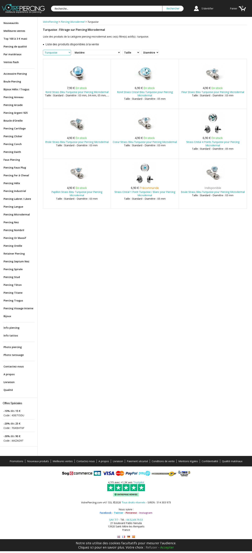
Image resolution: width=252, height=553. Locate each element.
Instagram (145, 512)
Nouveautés (11, 23)
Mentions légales (188, 461)
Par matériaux (13, 54)
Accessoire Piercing (15, 73)
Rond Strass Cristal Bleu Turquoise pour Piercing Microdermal (145, 93)
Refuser (151, 547)
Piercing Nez (11, 222)
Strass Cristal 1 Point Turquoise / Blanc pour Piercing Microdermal (145, 193)
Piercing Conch (13, 144)
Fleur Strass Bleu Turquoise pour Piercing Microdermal (212, 92)
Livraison (9, 382)
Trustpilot (138, 482)
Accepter (167, 547)
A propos (9, 374)
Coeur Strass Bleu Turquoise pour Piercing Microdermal (145, 142)
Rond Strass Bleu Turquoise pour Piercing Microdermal (76, 92)
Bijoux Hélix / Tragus (16, 89)
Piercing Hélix (12, 183)
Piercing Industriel (15, 191)
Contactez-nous (14, 366)
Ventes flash (11, 62)
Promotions (16, 461)
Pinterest (131, 512)
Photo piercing (13, 347)
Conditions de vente (163, 461)
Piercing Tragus (13, 300)
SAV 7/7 (113, 519)
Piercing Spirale (13, 269)
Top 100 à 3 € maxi (15, 38)
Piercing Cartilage (15, 128)
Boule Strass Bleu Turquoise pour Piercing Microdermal (213, 192)
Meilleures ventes (14, 31)
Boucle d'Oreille (13, 120)
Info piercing (11, 327)
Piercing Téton (13, 285)
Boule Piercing (12, 81)
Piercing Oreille (13, 245)
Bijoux (7, 316)
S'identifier (207, 8)
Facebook (106, 512)
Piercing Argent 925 (16, 112)
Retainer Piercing (14, 253)
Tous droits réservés (133, 502)
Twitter (118, 512)
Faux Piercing (12, 159)
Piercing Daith (12, 152)
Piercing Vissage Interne (18, 308)
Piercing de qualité (15, 46)
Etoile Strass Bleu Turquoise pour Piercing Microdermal (77, 142)
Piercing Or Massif (15, 238)
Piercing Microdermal (17, 214)
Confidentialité (210, 461)
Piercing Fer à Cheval (16, 175)
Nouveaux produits (38, 461)
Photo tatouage (14, 355)
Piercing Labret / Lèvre (17, 199)
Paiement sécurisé (137, 461)
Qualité (8, 390)
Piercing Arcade (13, 105)
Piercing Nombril (14, 230)
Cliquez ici (86, 547)
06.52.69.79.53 (134, 519)
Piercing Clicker (13, 136)
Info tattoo (11, 335)
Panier (233, 8)
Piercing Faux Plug (15, 167)
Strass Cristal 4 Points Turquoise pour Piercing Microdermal (212, 143)
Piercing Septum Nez (16, 261)
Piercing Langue (13, 206)
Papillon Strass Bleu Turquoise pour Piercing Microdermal (76, 193)
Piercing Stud (12, 277)
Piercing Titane (13, 292)
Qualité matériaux (232, 461)
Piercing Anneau (13, 97)
